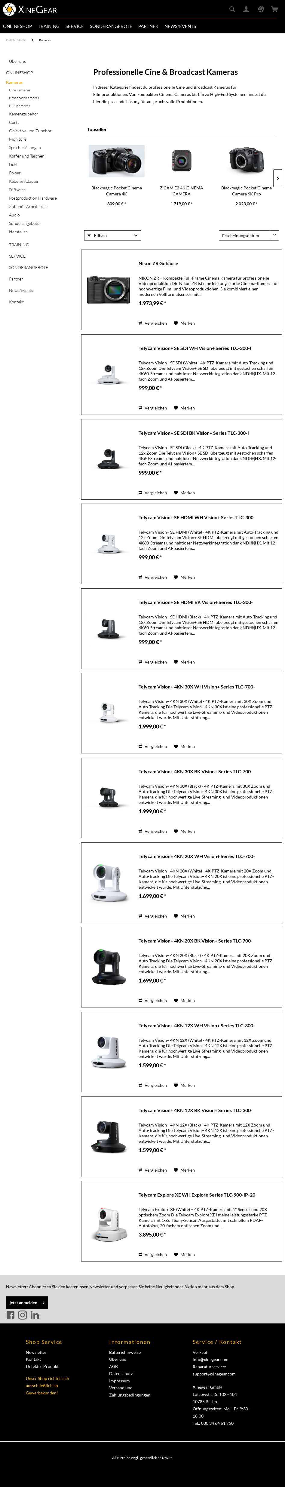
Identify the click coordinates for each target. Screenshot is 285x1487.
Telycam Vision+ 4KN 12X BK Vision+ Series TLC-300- (196, 1110)
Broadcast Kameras (24, 98)
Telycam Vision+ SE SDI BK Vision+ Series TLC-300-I (194, 433)
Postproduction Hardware (33, 198)
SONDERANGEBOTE (28, 267)
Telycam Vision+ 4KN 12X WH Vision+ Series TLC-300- (197, 1025)
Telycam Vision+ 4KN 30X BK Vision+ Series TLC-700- (196, 771)
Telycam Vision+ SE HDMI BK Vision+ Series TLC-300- (196, 602)
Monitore (17, 139)
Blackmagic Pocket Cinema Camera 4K (116, 190)
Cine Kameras (19, 90)
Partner (16, 278)
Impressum (119, 1380)
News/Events (21, 290)
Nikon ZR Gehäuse (158, 263)
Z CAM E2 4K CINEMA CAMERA (181, 190)
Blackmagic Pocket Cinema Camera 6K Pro (246, 190)
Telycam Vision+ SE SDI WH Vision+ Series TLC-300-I (195, 348)
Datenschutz (121, 1373)
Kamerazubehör (23, 113)
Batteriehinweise (125, 1352)
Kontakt (16, 301)
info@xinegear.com (210, 1359)
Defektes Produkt (42, 1366)
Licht (13, 164)
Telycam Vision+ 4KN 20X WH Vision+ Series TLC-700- (197, 856)
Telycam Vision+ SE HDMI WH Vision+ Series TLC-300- (197, 517)
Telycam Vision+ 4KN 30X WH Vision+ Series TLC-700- (197, 686)
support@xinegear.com (214, 1373)
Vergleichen (153, 323)
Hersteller (18, 231)
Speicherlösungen (25, 147)
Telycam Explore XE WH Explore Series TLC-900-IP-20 (197, 1194)
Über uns (17, 61)
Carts (14, 122)
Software (17, 189)
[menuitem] (17, 26)
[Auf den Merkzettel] (184, 323)
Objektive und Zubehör (30, 130)
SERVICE (17, 256)
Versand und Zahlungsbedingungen (129, 1391)
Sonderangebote (24, 223)
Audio (14, 214)
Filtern (97, 235)
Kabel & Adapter (24, 181)
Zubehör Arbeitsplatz (28, 206)
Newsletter (36, 1352)
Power (15, 172)
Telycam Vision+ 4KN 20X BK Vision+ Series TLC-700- (196, 940)
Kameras (14, 82)
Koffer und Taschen (26, 155)
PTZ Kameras (19, 105)
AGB (113, 1366)
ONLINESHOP (19, 72)
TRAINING (19, 244)
